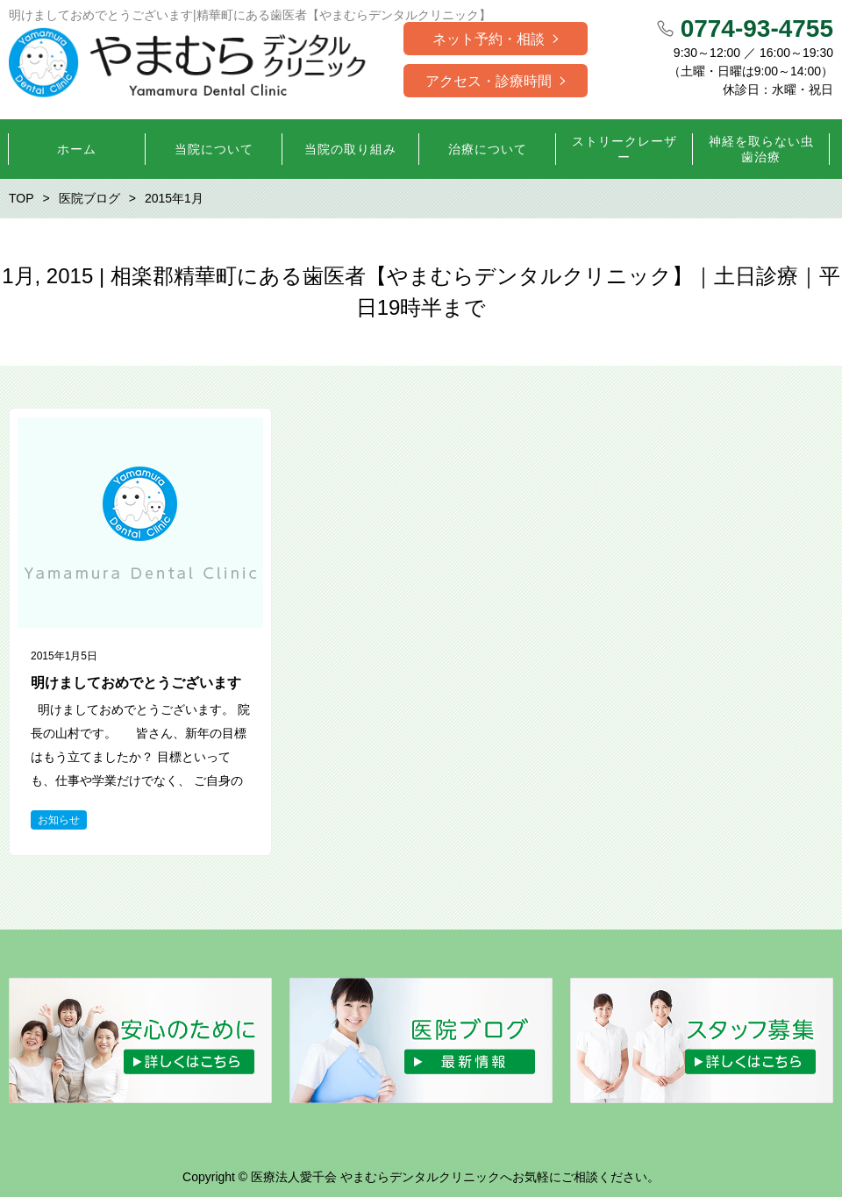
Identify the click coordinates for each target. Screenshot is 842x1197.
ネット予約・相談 (488, 39)
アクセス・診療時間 (488, 81)
